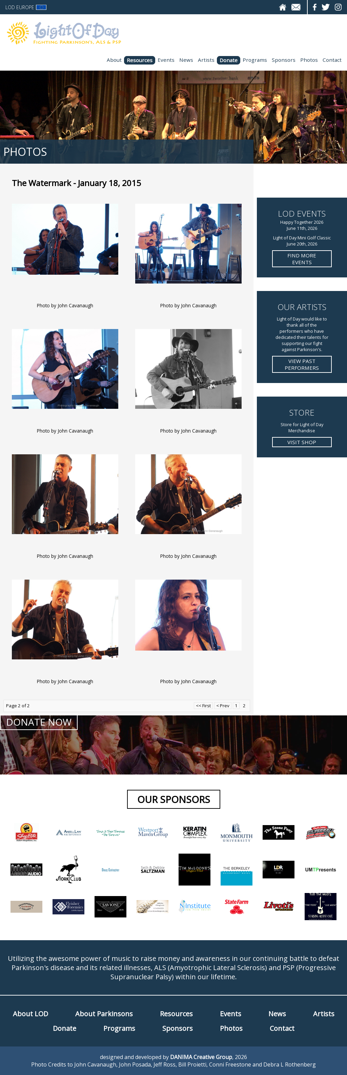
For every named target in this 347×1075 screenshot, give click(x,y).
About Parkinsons (104, 1013)
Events (166, 59)
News (186, 59)
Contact (332, 59)
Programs (255, 59)
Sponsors (283, 59)
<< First (203, 706)
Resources (139, 60)
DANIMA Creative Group (201, 1057)
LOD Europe (25, 7)
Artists (206, 59)
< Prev (222, 706)
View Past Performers (302, 364)
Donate (229, 60)
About (114, 59)
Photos (309, 59)
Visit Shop (301, 442)
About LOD (30, 1013)
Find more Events (301, 259)
